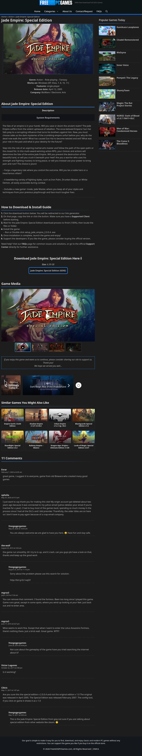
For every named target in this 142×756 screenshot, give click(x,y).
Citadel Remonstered (128, 39)
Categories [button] (52, 11)
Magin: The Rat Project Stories (124, 104)
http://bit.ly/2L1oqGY (20, 580)
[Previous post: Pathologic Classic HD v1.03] (22, 385)
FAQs (99, 11)
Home (37, 11)
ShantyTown (123, 90)
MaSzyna (121, 52)
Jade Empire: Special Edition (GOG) (48, 270)
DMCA (96, 749)
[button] (107, 11)
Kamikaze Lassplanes (128, 27)
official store (99, 743)
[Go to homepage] (48, 385)
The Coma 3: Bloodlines (123, 142)
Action (11, 16)
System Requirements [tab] (48, 117)
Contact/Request (84, 11)
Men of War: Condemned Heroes (127, 129)
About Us (67, 11)
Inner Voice (123, 65)
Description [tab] (48, 110)
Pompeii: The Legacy (127, 77)
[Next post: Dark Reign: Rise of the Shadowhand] (74, 385)
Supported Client (81, 216)
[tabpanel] (48, 160)
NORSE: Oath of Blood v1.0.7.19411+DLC (128, 117)
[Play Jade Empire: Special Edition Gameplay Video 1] (48, 315)
